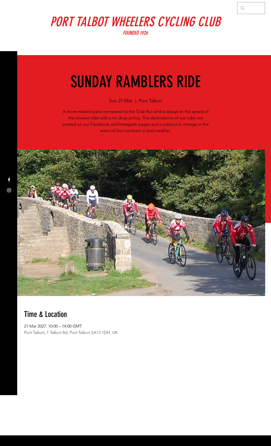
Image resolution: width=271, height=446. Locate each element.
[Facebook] (9, 179)
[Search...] (250, 8)
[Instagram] (9, 190)
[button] (9, 7)
